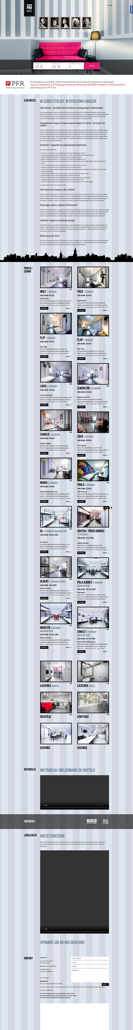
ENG (111, 5)
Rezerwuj (44, 308)
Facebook (131, 9)
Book (91, 66)
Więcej (68, 308)
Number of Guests (75, 64)
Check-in (38, 64)
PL (107, 5)
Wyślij (105, 984)
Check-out (56, 64)
